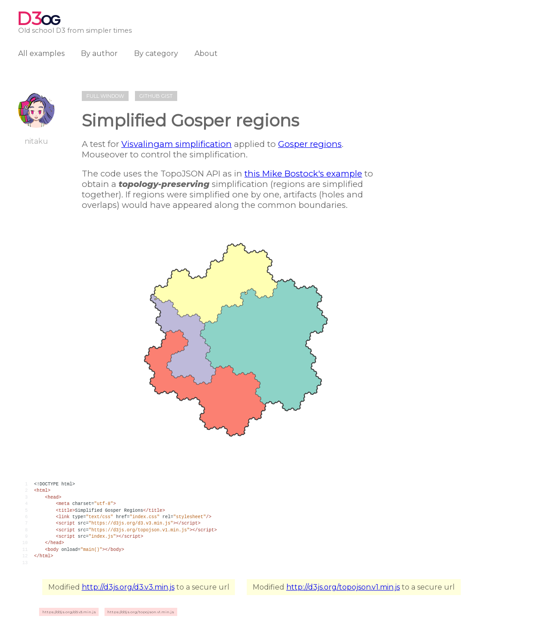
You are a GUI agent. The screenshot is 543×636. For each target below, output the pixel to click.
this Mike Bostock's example (303, 173)
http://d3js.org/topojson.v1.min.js (343, 587)
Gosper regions (310, 144)
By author (99, 53)
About (206, 53)
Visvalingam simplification (176, 144)
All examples (41, 53)
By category (156, 53)
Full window (105, 96)
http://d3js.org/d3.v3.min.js (128, 587)
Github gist (156, 96)
